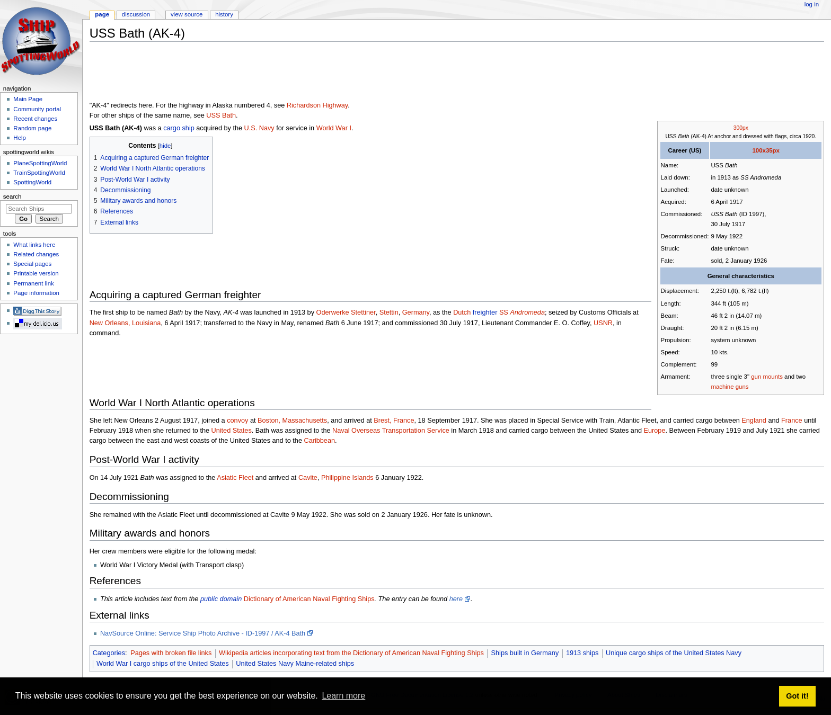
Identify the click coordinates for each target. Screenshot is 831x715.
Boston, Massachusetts (292, 420)
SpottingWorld (32, 182)
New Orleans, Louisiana (125, 323)
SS (522, 312)
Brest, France (394, 420)
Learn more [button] (343, 695)
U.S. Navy (259, 128)
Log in (812, 4)
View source (186, 14)
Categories (109, 653)
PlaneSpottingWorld (40, 163)
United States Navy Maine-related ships (295, 663)
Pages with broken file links (170, 653)
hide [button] (165, 145)
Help (19, 138)
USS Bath (221, 115)
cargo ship (179, 128)
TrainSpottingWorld (39, 172)
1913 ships (582, 653)
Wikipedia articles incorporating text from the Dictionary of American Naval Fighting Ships (351, 653)
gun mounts (767, 376)
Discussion (136, 14)
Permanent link (33, 283)
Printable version (35, 273)
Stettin (389, 312)
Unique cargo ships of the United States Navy (673, 653)
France (791, 420)
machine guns (729, 386)
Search (12, 196)
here (456, 599)
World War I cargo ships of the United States (162, 663)
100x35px (765, 150)
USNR (603, 323)
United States (231, 430)
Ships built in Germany (525, 653)
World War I (333, 128)
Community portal (37, 109)
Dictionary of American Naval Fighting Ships (309, 599)
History (224, 14)
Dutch (462, 312)
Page (102, 14)
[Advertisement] (282, 73)
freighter (485, 312)
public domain (221, 599)
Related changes (36, 254)
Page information (36, 293)
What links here (34, 245)
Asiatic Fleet (235, 477)
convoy (237, 420)
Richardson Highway (317, 105)
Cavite (307, 477)
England (753, 420)
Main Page (27, 99)
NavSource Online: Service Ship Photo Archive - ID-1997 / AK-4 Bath (202, 633)
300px (740, 128)
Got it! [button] (797, 696)
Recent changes (35, 118)
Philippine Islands (347, 477)
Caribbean (319, 440)
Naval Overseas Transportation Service (390, 430)
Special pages (32, 264)
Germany (415, 312)
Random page (32, 128)
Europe (655, 430)
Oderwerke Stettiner (346, 312)
